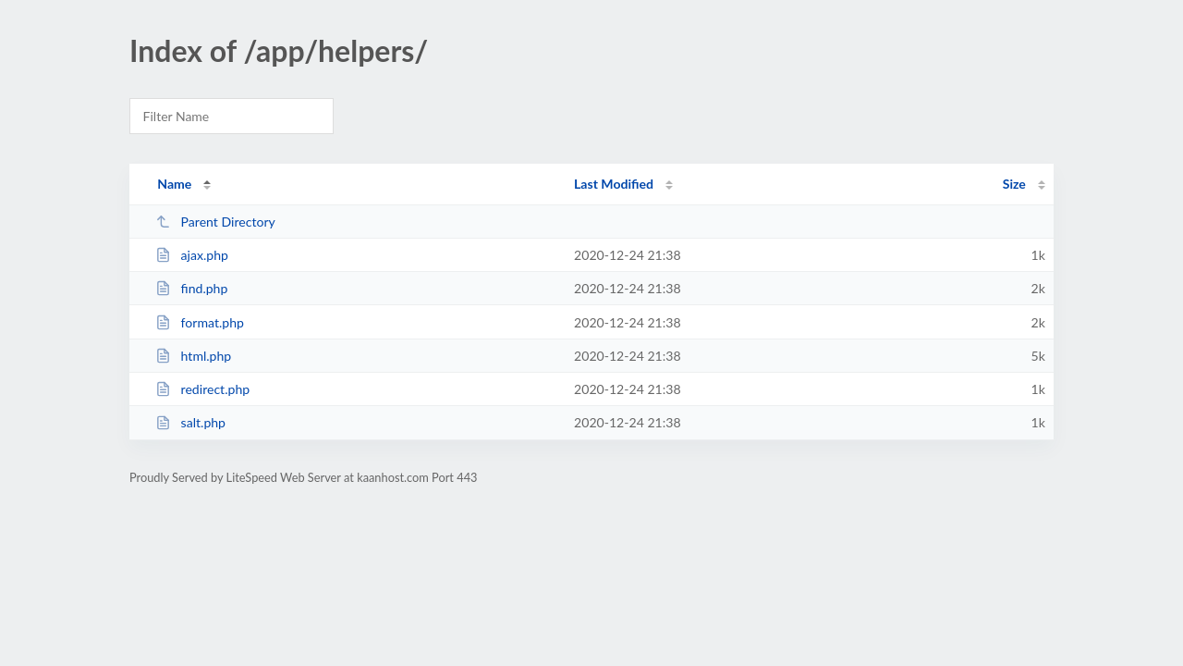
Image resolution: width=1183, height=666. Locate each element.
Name (174, 183)
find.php (191, 288)
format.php (199, 322)
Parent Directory (215, 221)
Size (1014, 183)
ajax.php (191, 255)
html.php (193, 356)
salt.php (190, 422)
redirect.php (202, 389)
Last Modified (613, 183)
